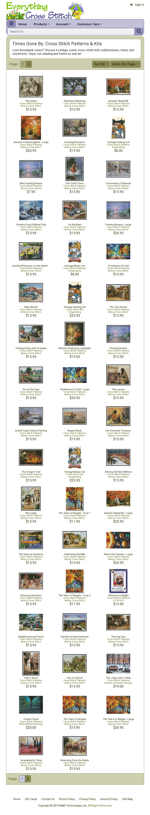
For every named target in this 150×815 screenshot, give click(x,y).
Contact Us (48, 799)
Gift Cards (31, 799)
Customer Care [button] (88, 24)
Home (22, 24)
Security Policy (109, 799)
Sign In (137, 5)
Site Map (127, 799)
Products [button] (40, 24)
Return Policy (67, 799)
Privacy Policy (87, 799)
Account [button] (62, 24)
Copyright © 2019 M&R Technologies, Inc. (62, 805)
